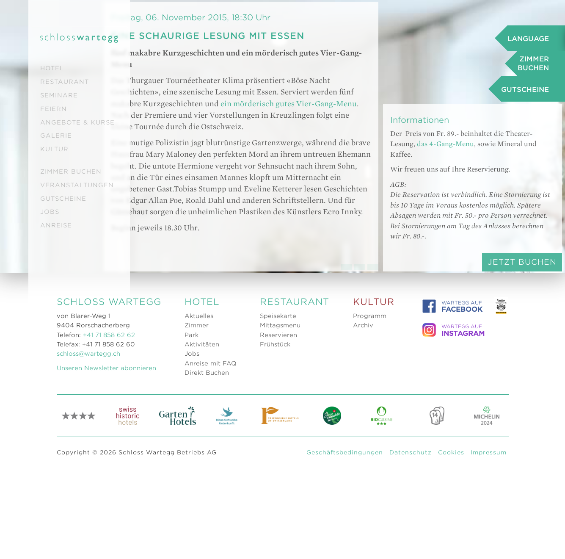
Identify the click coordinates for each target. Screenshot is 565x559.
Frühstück (275, 546)
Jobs (49, 211)
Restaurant (64, 81)
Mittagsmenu (280, 527)
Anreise (56, 225)
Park (191, 537)
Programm (369, 518)
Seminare (59, 95)
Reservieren (278, 537)
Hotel (52, 68)
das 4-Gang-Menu (457, 252)
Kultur (54, 149)
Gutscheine (63, 198)
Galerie (56, 135)
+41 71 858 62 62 (109, 537)
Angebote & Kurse (77, 122)
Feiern (53, 108)
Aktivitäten (202, 546)
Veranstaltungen (77, 185)
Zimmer (197, 527)
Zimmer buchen (71, 171)
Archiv (363, 527)
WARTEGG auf (452, 508)
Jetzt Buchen (479, 380)
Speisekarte (278, 518)
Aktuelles (199, 518)
